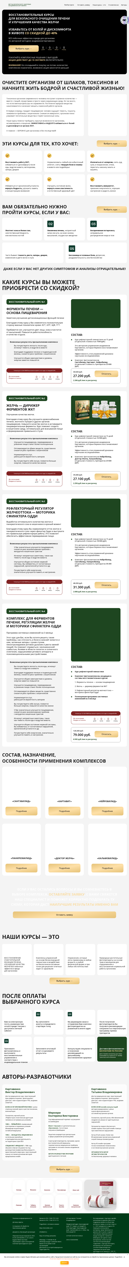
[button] (64, 811)
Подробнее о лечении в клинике (49, 1224)
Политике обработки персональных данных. (64, 1259)
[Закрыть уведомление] (128, 1255)
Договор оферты (18, 1222)
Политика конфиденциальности (22, 1218)
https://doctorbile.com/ (46, 1228)
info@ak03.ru (43, 1232)
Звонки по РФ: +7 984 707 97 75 (48, 1220)
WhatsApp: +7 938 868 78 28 (47, 1240)
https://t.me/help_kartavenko (47, 1236)
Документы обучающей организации (24, 1232)
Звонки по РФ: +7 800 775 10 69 (48, 1218)
